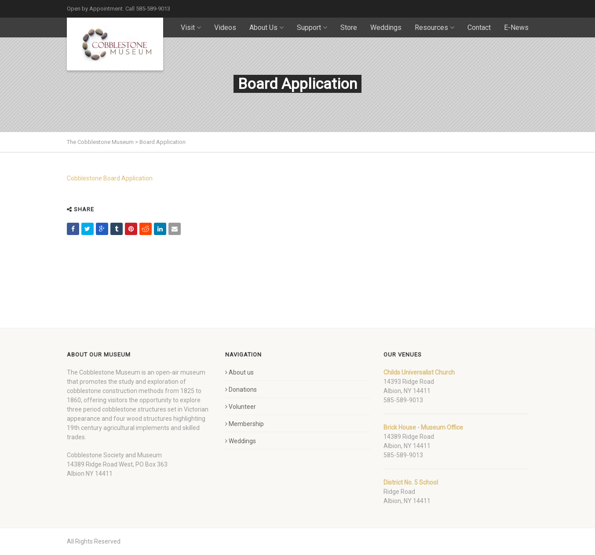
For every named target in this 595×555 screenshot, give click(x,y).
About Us (266, 27)
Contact (479, 27)
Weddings (386, 27)
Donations (241, 389)
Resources (434, 27)
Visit (191, 27)
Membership (244, 423)
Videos (225, 27)
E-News (516, 27)
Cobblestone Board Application (110, 178)
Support (312, 27)
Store (348, 27)
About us (239, 372)
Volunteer (240, 406)
